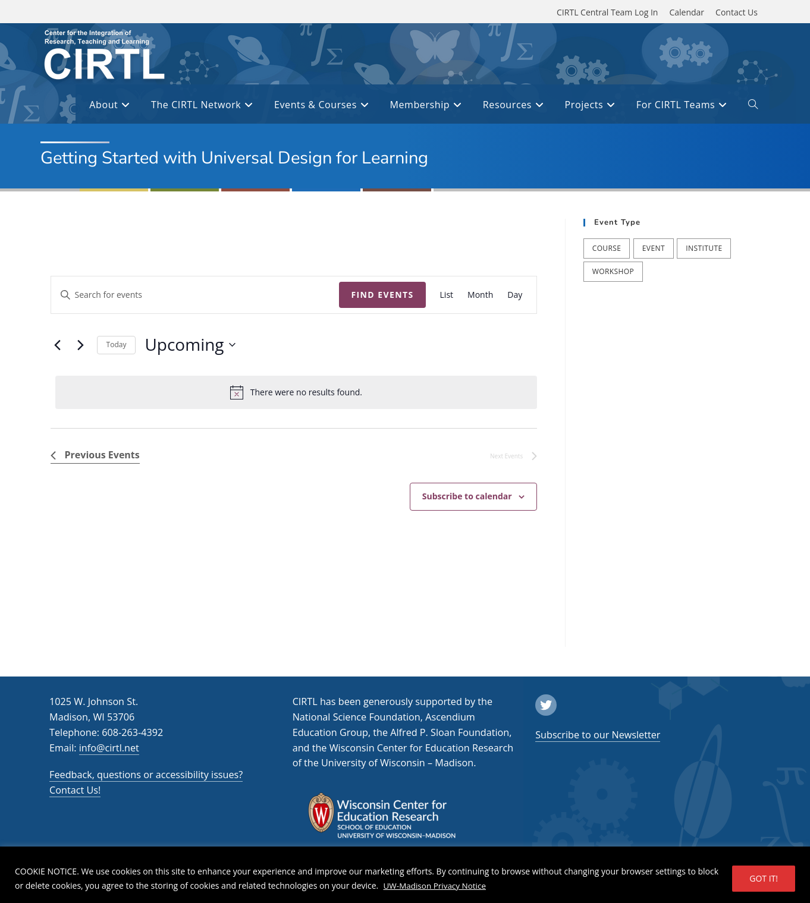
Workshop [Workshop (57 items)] (613, 271)
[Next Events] (81, 345)
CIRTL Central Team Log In (607, 12)
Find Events (382, 294)
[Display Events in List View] (447, 295)
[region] (405, 875)
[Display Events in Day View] (514, 295)
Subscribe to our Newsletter (597, 734)
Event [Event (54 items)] (653, 248)
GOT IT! (763, 878)
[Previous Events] (58, 345)
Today (116, 344)
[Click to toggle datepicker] (190, 345)
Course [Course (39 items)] (606, 248)
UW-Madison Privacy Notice (437, 885)
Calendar (686, 12)
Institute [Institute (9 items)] (704, 248)
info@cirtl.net (109, 747)
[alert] (296, 392)
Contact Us (736, 12)
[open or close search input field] (753, 106)
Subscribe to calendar (467, 496)
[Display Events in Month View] (480, 295)
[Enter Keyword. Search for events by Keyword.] (195, 295)
